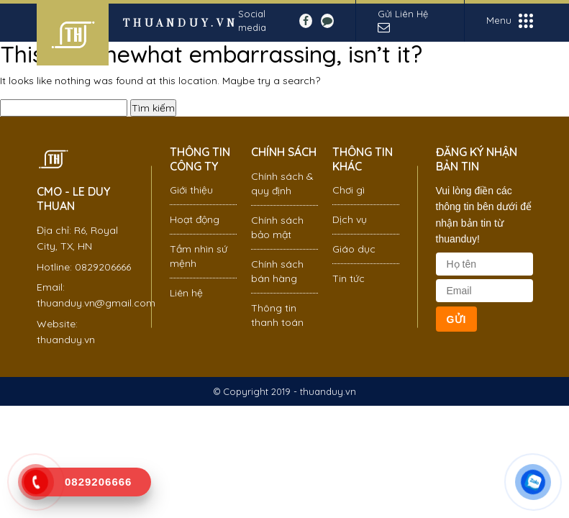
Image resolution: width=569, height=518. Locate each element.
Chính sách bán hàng (277, 271)
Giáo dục (353, 248)
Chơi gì (348, 189)
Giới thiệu (191, 189)
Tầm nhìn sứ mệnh (198, 256)
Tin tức (348, 278)
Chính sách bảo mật (277, 227)
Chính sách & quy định (282, 183)
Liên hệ (186, 292)
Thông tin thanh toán (277, 315)
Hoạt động (194, 219)
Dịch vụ (349, 219)
